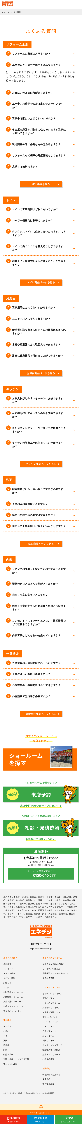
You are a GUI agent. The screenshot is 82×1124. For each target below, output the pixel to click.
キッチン (7, 1026)
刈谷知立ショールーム (13, 1006)
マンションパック (50, 1021)
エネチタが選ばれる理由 (53, 964)
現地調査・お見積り (51, 1074)
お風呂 (6, 1031)
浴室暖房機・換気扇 (51, 1050)
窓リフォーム (48, 1036)
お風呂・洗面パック (51, 1012)
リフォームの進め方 (51, 969)
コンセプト (8, 969)
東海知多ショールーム (13, 997)
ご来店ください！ (40, 1119)
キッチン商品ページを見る (41, 464)
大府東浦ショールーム (13, 1001)
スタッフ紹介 (9, 973)
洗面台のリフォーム (51, 1007)
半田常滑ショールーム (13, 992)
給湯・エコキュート (51, 1054)
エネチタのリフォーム (52, 958)
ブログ (6, 987)
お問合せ (46, 1068)
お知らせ (7, 983)
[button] (41, 53)
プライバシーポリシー (13, 1011)
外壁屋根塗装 (48, 1059)
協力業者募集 (48, 1084)
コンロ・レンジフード (52, 1045)
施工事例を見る (41, 184)
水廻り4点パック (49, 1017)
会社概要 (7, 964)
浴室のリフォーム (50, 998)
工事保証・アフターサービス (55, 973)
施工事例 (7, 1020)
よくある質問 (48, 978)
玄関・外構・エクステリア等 (16, 1059)
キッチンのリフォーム (52, 993)
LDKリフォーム (49, 1026)
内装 (5, 1050)
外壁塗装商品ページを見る (41, 714)
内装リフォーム (49, 1031)
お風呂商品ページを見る (41, 373)
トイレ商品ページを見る (41, 282)
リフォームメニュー (51, 987)
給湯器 (6, 1045)
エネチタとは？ (10, 958)
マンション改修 (10, 1064)
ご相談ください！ (13, 1119)
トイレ (6, 1036)
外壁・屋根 (8, 1054)
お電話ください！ (68, 1119)
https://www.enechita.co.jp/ (41, 948)
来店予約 (46, 1079)
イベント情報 (9, 978)
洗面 (5, 1040)
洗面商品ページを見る (41, 544)
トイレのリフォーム (51, 1003)
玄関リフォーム (49, 1040)
